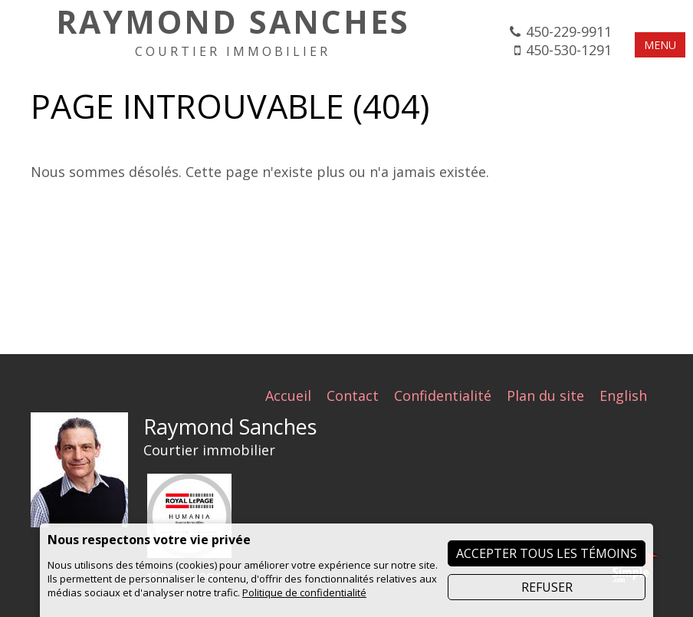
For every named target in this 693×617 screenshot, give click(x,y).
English (623, 395)
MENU (660, 45)
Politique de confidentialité (304, 592)
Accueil (288, 395)
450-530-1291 (569, 50)
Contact (353, 395)
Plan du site (545, 395)
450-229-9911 (569, 31)
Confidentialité (442, 395)
